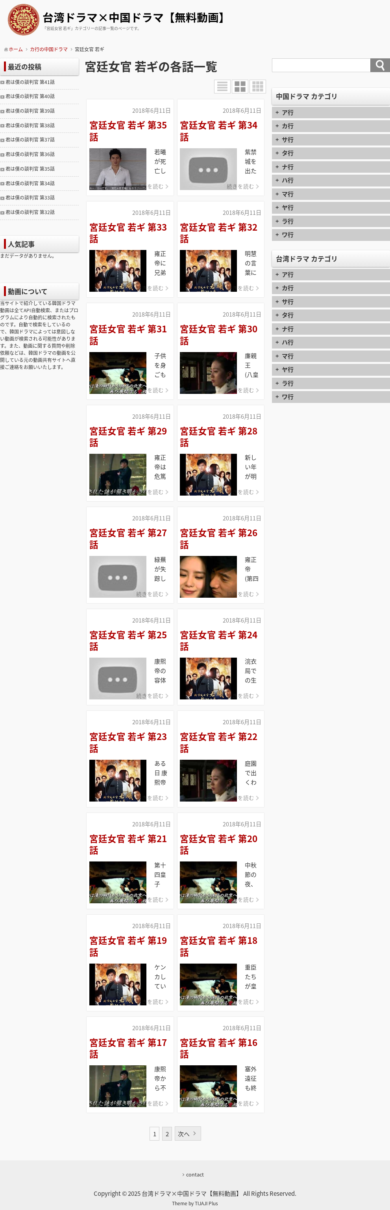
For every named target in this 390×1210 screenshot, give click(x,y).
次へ (184, 1134)
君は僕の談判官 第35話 (30, 168)
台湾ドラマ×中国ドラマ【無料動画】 (136, 18)
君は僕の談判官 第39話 (30, 110)
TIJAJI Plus (206, 1203)
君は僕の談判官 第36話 (30, 154)
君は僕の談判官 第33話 (30, 197)
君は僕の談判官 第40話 (30, 96)
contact (195, 1174)
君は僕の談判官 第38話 (30, 125)
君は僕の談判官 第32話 (30, 212)
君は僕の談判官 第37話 (30, 139)
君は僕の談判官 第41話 (30, 82)
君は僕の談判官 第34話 (30, 183)
